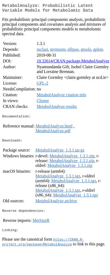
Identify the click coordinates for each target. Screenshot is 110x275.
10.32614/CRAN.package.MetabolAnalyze (73, 63)
